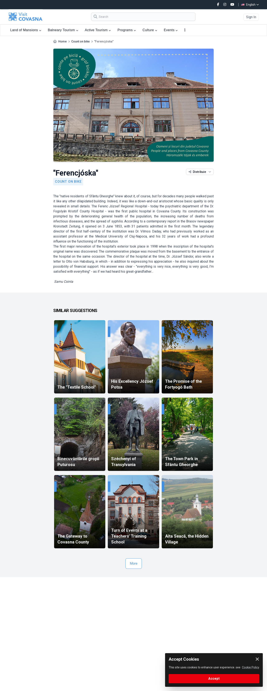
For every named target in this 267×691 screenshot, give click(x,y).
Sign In (251, 17)
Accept (214, 679)
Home (62, 41)
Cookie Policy (250, 667)
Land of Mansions (25, 30)
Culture (149, 30)
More (133, 563)
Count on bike (80, 41)
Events (171, 30)
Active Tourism (98, 30)
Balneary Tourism (63, 30)
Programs (127, 30)
